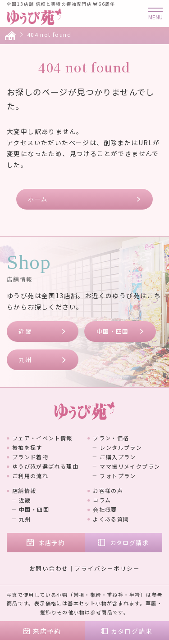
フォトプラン (118, 475)
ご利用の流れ (30, 475)
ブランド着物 (30, 457)
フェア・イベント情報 (42, 438)
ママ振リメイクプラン (130, 466)
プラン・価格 (111, 438)
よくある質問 (111, 519)
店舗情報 (24, 490)
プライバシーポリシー (107, 568)
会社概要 (105, 509)
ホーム (37, 199)
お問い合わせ (48, 568)
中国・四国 (112, 331)
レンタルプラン (121, 447)
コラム (102, 500)
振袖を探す (27, 447)
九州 (25, 359)
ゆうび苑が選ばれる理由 (45, 466)
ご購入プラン (118, 457)
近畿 (25, 331)
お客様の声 (108, 490)
